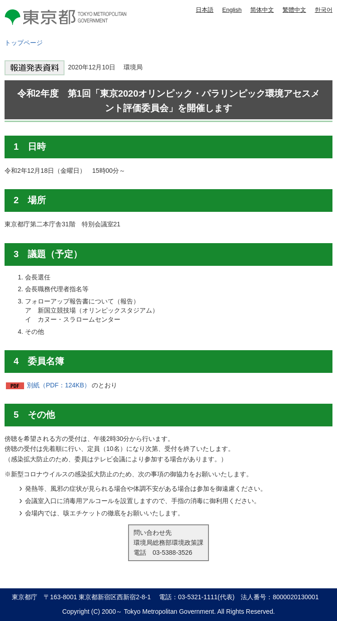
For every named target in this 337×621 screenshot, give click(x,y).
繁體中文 (294, 9)
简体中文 (262, 9)
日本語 (204, 9)
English (232, 9)
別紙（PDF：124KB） (58, 385)
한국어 (323, 9)
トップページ (24, 42)
